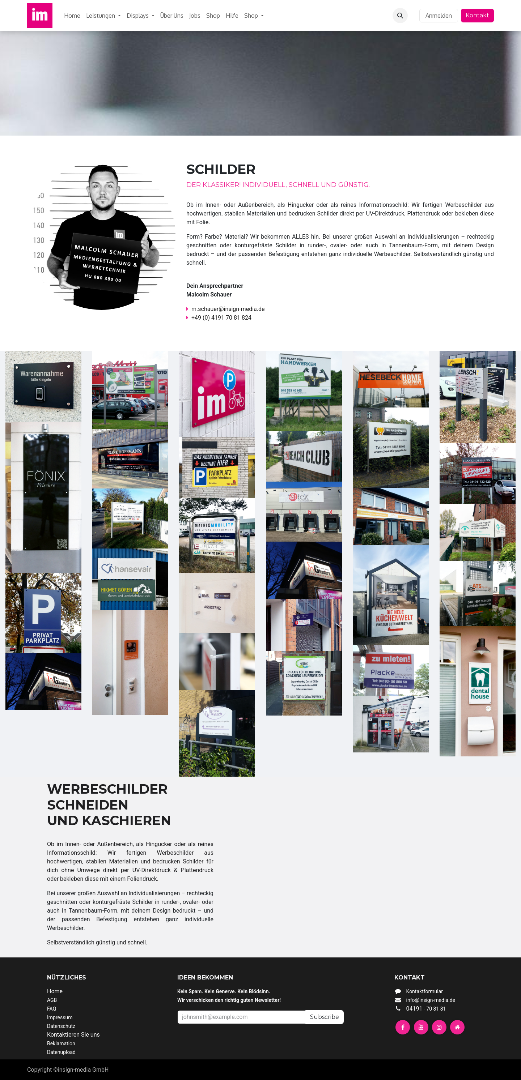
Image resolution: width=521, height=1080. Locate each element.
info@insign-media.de (430, 1000)
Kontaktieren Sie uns (73, 1034)
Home (55, 991)
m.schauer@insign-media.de (225, 309)
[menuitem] (72, 15)
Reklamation (61, 1043)
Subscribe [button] (324, 1016)
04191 (425, 1008)
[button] (400, 15)
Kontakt (477, 15)
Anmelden (438, 15)
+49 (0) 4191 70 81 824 (221, 317)
